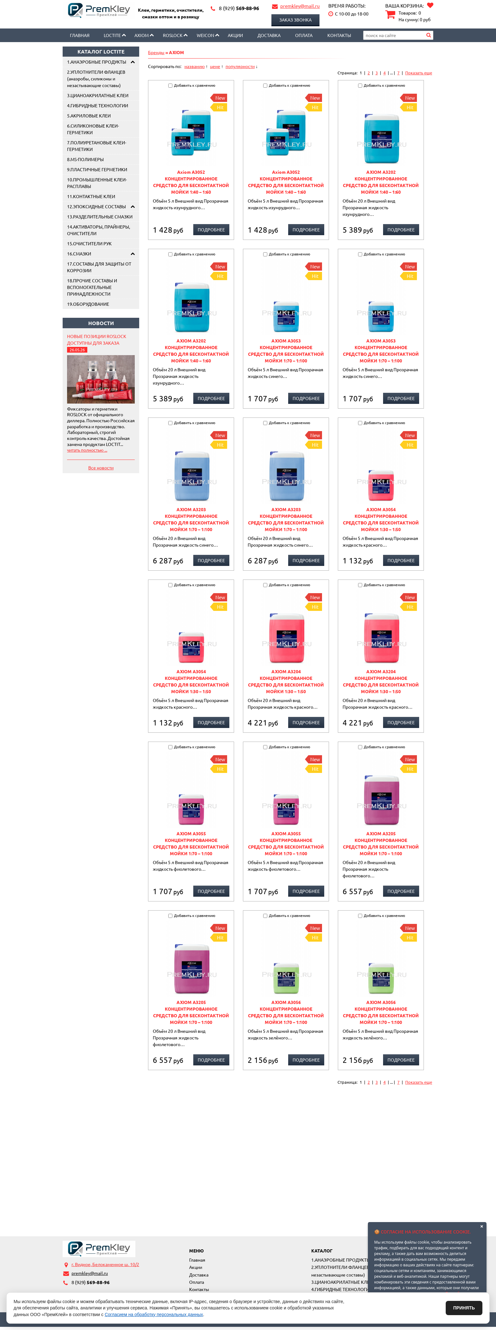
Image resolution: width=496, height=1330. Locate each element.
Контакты (339, 35)
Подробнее (211, 229)
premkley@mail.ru (300, 6)
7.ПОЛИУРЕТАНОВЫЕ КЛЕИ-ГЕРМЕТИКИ (96, 146)
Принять (464, 1307)
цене (215, 66)
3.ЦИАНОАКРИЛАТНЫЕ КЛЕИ (97, 95)
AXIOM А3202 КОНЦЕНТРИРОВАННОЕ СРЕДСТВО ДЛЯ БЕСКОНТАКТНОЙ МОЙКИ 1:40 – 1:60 (381, 182)
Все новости (101, 467)
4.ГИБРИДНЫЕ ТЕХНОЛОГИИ (97, 105)
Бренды (156, 52)
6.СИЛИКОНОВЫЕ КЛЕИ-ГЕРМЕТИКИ (93, 129)
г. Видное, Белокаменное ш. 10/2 (105, 1264)
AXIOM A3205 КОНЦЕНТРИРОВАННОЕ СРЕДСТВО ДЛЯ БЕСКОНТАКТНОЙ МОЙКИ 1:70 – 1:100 (381, 843)
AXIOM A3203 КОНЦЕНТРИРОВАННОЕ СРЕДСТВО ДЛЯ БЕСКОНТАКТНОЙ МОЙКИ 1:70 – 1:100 (191, 519)
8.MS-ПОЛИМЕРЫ (85, 159)
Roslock (173, 35)
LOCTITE (112, 35)
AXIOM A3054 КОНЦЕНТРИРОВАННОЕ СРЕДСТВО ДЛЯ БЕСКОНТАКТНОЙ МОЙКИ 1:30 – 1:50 (381, 519)
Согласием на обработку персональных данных (154, 1314)
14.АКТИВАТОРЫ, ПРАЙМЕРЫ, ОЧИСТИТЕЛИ (98, 230)
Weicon (205, 35)
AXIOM (141, 35)
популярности (240, 66)
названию (194, 66)
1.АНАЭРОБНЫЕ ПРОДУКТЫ (96, 62)
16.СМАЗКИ (79, 253)
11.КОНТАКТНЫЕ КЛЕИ (91, 196)
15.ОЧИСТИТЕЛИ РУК (89, 243)
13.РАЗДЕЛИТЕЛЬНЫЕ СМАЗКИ (100, 216)
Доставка (269, 35)
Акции (235, 35)
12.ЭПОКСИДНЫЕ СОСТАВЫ (96, 206)
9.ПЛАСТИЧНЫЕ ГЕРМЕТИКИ (97, 169)
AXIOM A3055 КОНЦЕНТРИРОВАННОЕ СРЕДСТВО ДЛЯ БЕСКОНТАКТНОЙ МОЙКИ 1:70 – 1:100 (191, 843)
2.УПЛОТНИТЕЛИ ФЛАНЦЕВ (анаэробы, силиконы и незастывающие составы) (96, 78)
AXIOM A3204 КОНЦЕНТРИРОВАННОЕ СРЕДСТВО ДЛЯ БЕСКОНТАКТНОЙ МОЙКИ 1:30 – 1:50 (286, 681)
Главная (80, 35)
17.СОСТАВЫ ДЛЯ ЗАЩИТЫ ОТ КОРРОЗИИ (99, 267)
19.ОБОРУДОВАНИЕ (88, 304)
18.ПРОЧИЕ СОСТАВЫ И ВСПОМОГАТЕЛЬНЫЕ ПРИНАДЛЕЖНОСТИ (92, 287)
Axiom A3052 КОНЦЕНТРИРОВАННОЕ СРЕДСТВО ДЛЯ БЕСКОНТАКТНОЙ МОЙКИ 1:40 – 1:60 (191, 182)
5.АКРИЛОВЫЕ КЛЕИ (89, 115)
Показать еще (418, 72)
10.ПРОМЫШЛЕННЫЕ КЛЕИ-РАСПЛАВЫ (97, 183)
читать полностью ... (87, 450)
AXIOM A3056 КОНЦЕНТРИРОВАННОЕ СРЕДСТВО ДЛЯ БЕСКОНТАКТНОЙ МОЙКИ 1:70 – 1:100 (286, 1012)
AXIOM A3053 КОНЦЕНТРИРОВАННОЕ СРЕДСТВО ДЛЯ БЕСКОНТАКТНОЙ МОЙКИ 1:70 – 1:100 (286, 350)
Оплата (304, 35)
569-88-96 (239, 8)
